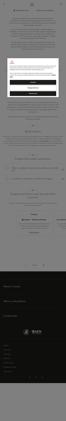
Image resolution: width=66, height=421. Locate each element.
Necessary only (33, 93)
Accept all (33, 82)
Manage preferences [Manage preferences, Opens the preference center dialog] (33, 88)
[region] (33, 77)
